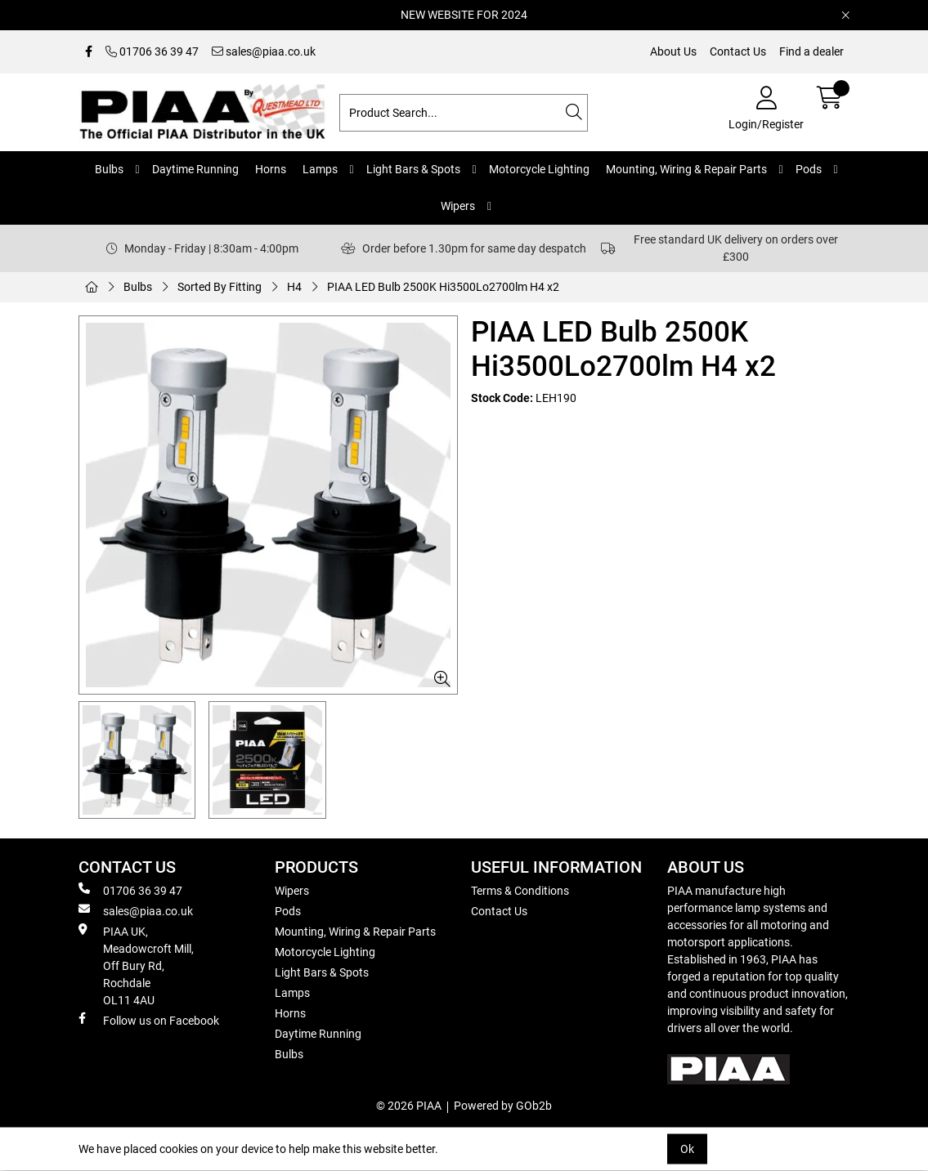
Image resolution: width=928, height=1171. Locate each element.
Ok (687, 1148)
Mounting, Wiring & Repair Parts (686, 169)
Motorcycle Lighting (539, 169)
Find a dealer (811, 51)
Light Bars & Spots (413, 169)
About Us (673, 51)
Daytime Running (195, 169)
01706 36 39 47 (152, 51)
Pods (809, 169)
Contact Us (738, 51)
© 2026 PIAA (409, 1105)
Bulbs (109, 169)
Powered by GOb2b (503, 1105)
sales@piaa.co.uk (264, 51)
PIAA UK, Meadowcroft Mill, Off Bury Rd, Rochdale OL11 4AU (136, 965)
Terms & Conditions (520, 890)
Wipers (458, 205)
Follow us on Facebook (148, 1019)
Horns (270, 169)
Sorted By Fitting (219, 286)
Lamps (320, 169)
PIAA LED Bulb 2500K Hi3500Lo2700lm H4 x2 (443, 286)
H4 (294, 286)
